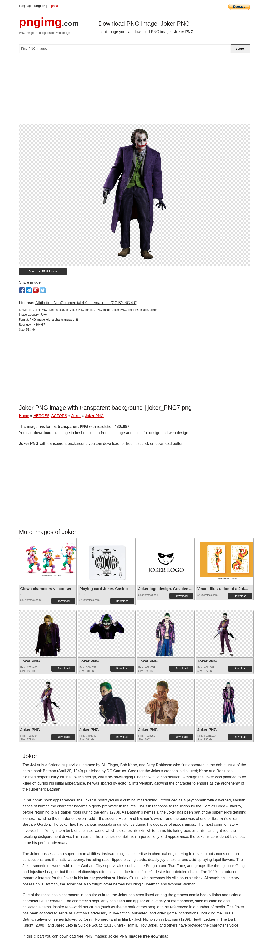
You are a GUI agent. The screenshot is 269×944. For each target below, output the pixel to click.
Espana (53, 6)
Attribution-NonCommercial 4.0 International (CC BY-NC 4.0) (86, 303)
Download (63, 601)
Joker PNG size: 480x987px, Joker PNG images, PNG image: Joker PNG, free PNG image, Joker (95, 309)
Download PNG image (43, 271)
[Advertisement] (134, 90)
